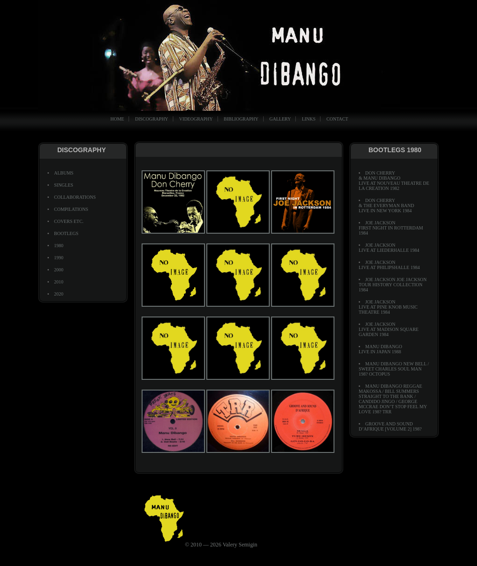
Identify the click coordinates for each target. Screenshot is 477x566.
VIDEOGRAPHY (196, 118)
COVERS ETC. (68, 221)
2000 (58, 269)
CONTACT (337, 118)
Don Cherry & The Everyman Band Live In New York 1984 (386, 205)
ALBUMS (64, 172)
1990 (58, 257)
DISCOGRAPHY (151, 118)
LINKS (308, 118)
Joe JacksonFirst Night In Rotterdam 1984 (391, 228)
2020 (58, 293)
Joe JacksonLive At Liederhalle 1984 (389, 248)
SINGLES (63, 185)
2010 (58, 281)
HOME (117, 118)
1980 (58, 245)
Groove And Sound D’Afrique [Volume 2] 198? (390, 426)
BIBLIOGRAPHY (241, 118)
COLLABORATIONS (74, 197)
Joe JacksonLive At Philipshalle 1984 (389, 265)
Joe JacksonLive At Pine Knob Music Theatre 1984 (388, 307)
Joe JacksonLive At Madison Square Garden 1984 (388, 329)
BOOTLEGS (66, 233)
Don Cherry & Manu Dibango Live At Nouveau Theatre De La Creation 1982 (394, 180)
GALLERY (280, 118)
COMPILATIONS (71, 209)
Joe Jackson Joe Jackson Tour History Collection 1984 (393, 284)
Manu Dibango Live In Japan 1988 (380, 349)
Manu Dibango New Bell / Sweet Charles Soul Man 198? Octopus (394, 369)
